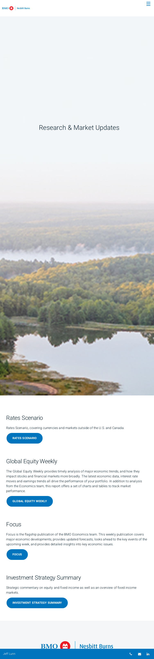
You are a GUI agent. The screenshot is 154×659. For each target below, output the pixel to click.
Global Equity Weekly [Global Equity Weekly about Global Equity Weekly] (29, 501)
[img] (77, 197)
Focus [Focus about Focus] (17, 554)
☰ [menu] (148, 4)
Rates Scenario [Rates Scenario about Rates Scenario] (24, 438)
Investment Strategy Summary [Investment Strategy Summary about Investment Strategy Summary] (37, 603)
